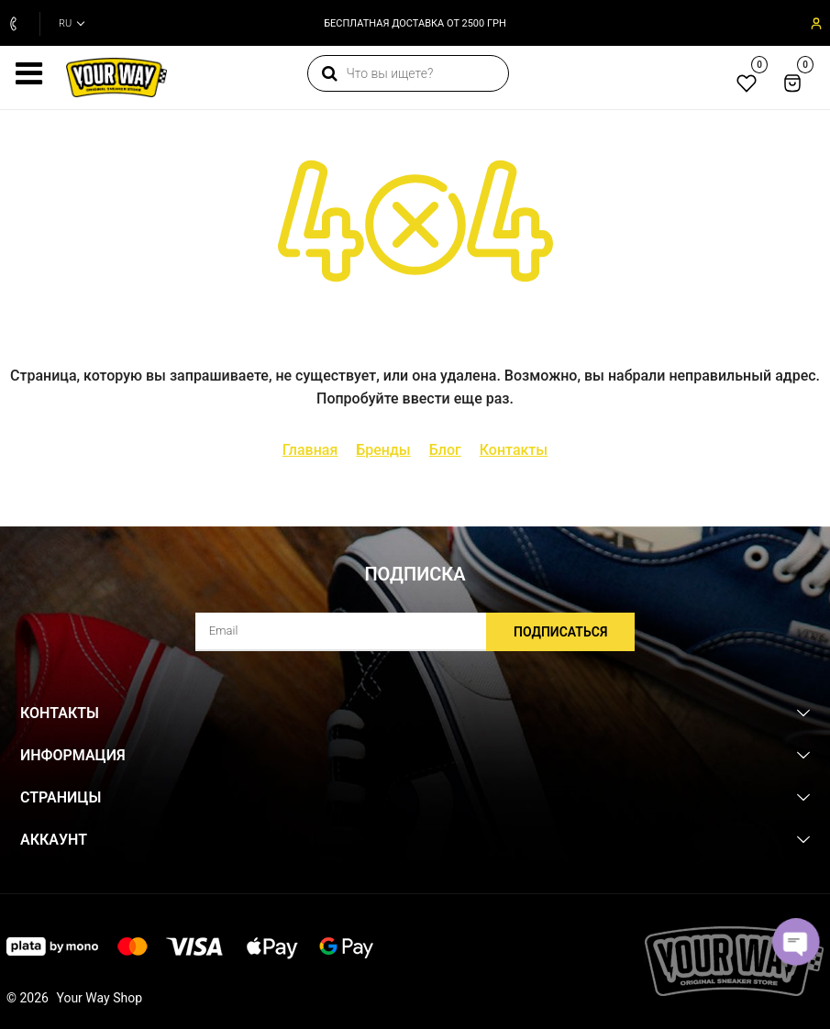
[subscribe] (415, 632)
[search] (408, 73)
